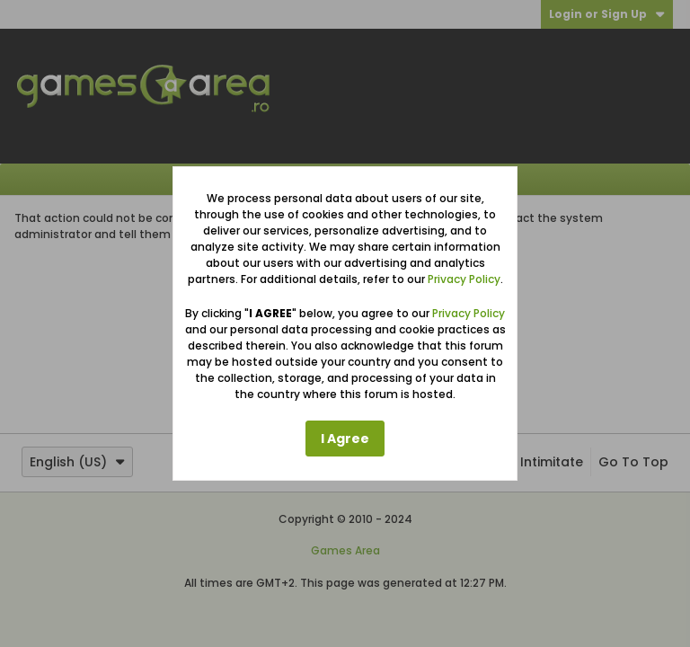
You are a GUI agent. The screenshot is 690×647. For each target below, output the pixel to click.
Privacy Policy (464, 279)
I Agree (345, 439)
